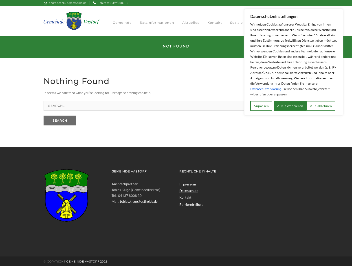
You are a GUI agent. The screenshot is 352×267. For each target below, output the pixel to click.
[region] (293, 62)
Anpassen (261, 105)
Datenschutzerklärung (265, 89)
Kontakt (185, 198)
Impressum (187, 185)
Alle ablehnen (288, 105)
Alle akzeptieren (321, 105)
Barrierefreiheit (191, 205)
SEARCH (60, 121)
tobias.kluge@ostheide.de (139, 202)
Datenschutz (188, 191)
